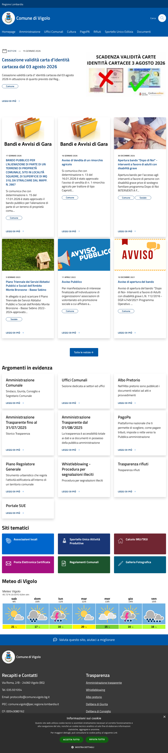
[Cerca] (162, 18)
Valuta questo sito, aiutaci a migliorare (84, 639)
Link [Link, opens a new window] (115, 732)
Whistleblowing (95, 690)
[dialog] (84, 733)
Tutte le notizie (84, 352)
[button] (84, 747)
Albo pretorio (94, 697)
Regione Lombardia (12, 4)
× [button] (164, 717)
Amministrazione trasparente (104, 682)
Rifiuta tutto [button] (97, 739)
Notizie (12, 51)
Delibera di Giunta (97, 704)
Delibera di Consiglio (98, 711)
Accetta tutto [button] (71, 739)
